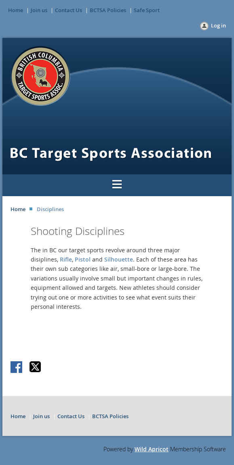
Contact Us (68, 10)
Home (15, 10)
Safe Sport (147, 10)
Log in (218, 25)
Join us (39, 10)
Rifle (66, 259)
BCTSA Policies (108, 10)
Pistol (83, 259)
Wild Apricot (152, 449)
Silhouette (118, 259)
